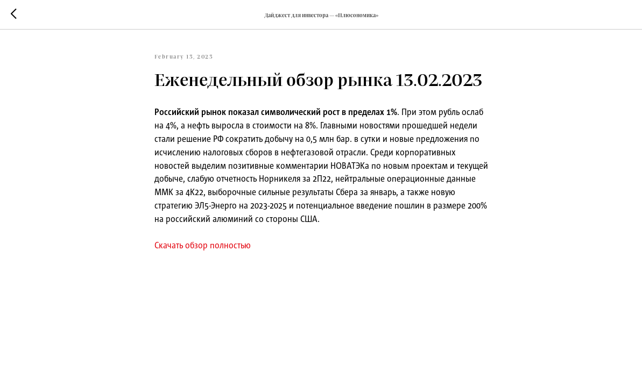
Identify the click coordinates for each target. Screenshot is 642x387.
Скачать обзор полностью (202, 245)
